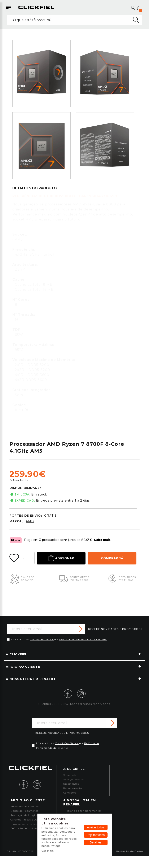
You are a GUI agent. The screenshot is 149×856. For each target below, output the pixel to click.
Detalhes (95, 842)
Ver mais (47, 850)
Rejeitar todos (96, 835)
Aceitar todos (95, 827)
